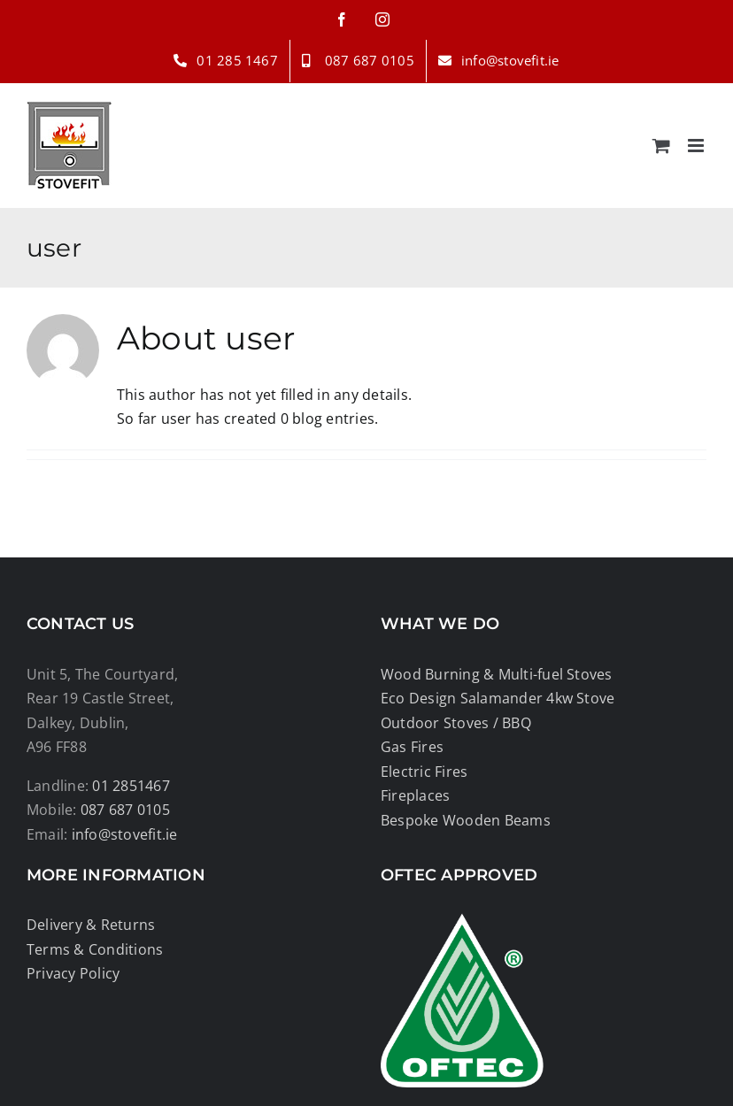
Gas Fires (412, 747)
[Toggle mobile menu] (697, 145)
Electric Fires (424, 771)
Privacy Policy (73, 973)
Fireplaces (415, 795)
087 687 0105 (125, 809)
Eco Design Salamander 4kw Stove (497, 698)
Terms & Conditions (95, 949)
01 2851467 (130, 785)
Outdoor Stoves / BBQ (456, 723)
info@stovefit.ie (125, 834)
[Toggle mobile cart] (661, 145)
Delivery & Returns (91, 924)
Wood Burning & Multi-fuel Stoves (497, 674)
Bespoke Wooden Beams (466, 820)
